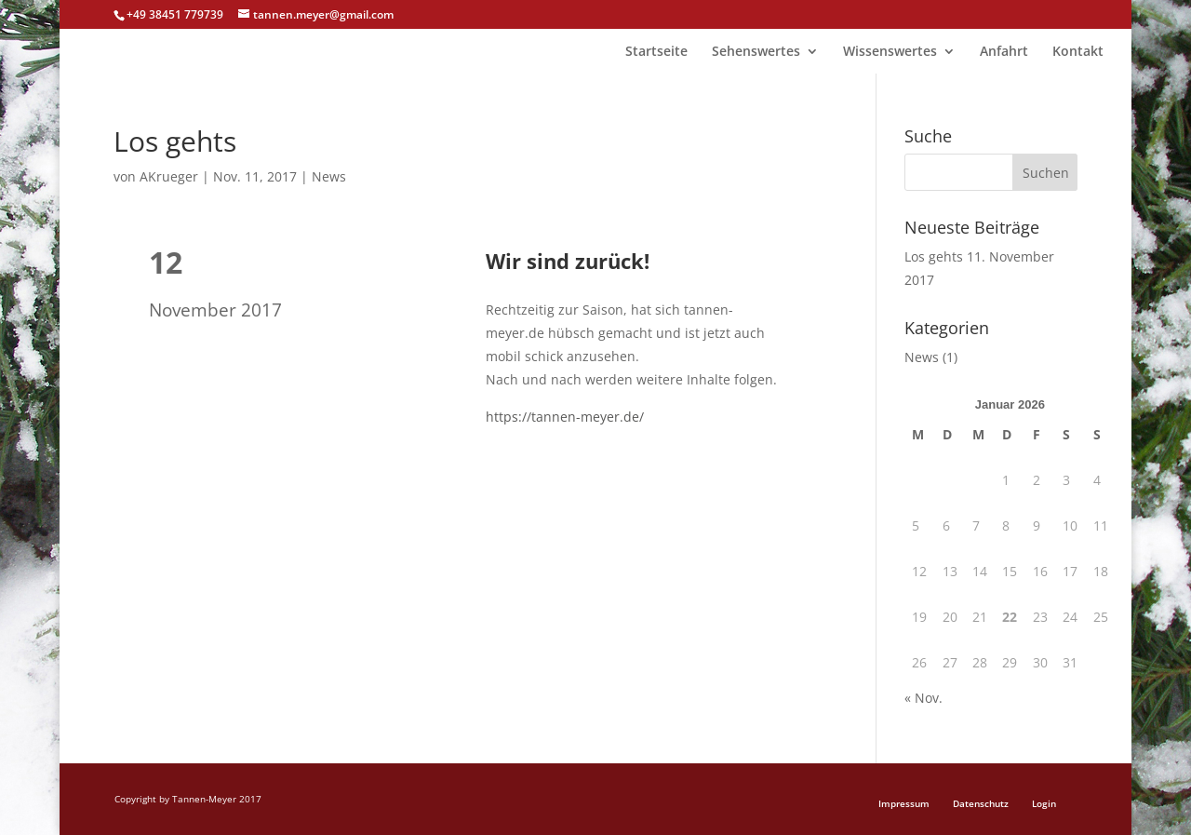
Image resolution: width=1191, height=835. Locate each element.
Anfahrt (1004, 52)
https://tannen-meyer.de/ (565, 416)
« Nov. (923, 698)
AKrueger (169, 176)
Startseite (656, 52)
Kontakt (1078, 52)
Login (1044, 803)
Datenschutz (981, 803)
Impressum (904, 803)
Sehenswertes (756, 52)
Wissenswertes (890, 52)
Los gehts (933, 256)
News (329, 176)
